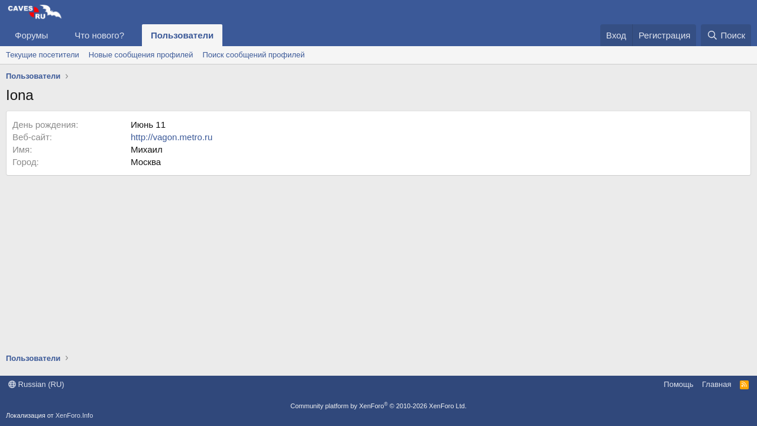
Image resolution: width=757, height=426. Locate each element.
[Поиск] (726, 35)
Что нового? (99, 35)
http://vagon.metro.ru (171, 137)
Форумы (31, 35)
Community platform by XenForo (378, 405)
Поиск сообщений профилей (253, 54)
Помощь (678, 384)
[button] (57, 35)
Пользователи (182, 35)
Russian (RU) (36, 384)
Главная (716, 384)
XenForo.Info (74, 415)
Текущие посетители (42, 54)
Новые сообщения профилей (141, 54)
